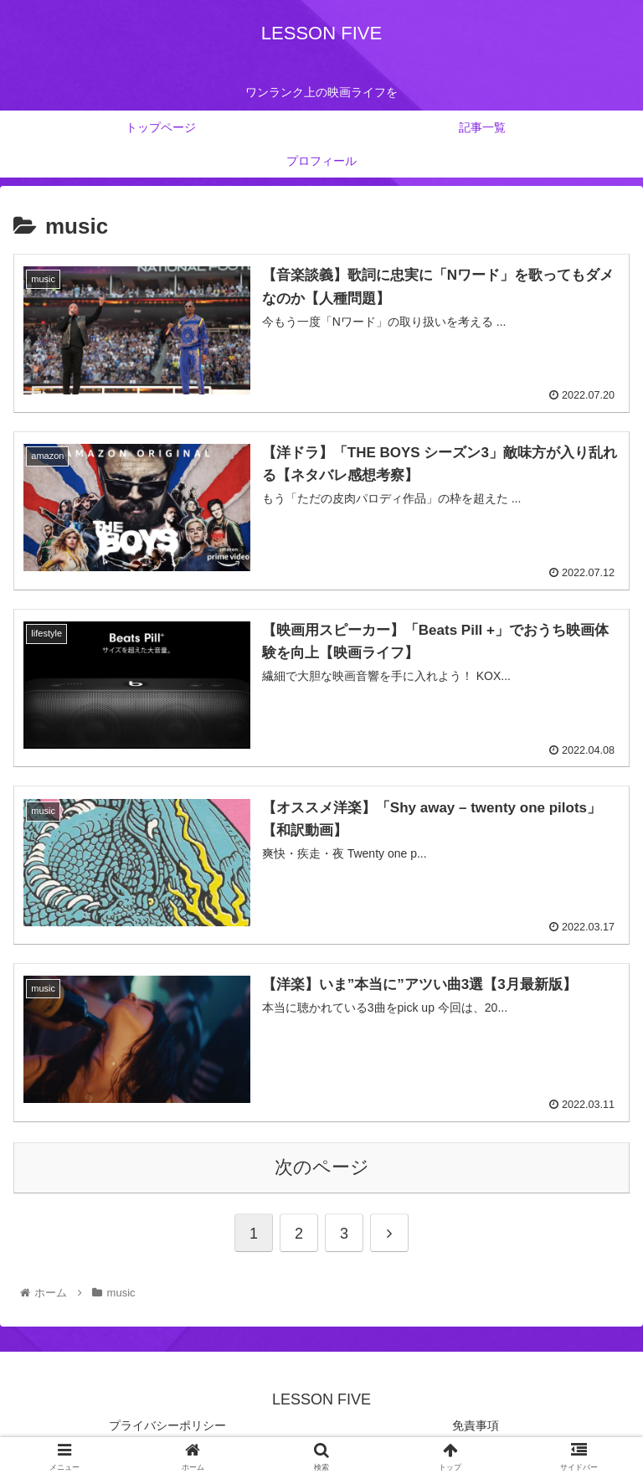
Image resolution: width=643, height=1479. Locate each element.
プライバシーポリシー (167, 1425)
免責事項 (475, 1425)
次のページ (322, 1167)
